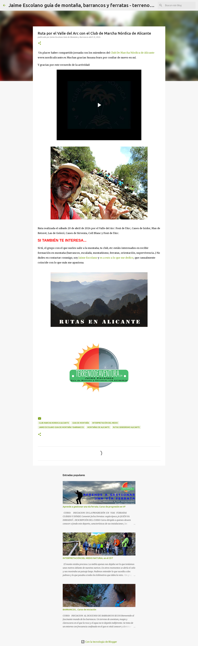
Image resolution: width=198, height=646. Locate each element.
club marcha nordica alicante (54, 423)
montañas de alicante (98, 427)
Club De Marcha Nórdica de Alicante (132, 52)
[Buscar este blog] (180, 5)
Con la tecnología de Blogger (99, 641)
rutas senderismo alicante (126, 427)
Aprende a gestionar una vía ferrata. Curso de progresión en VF (94, 506)
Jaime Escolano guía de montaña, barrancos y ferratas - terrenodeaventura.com (97, 5)
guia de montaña (80, 423)
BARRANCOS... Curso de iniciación (79, 609)
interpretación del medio (105, 423)
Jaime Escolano (87, 257)
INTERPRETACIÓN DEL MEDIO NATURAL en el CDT (88, 558)
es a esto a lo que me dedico (116, 257)
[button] (39, 43)
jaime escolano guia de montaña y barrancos (61, 427)
